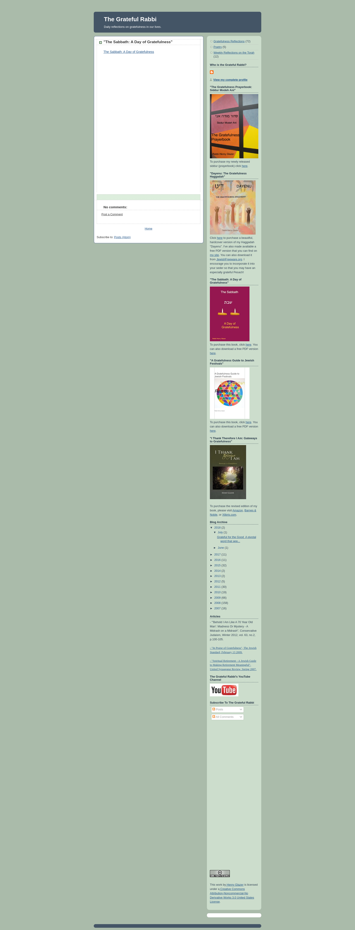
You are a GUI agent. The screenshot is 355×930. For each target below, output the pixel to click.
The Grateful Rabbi (130, 19)
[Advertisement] (228, 793)
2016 (218, 560)
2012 (218, 581)
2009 (218, 597)
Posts (217, 709)
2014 (218, 570)
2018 (218, 527)
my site (214, 255)
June (221, 547)
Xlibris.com (229, 514)
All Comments (222, 717)
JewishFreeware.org (229, 259)
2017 (218, 554)
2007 (218, 608)
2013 (218, 576)
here (244, 166)
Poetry (217, 47)
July (221, 532)
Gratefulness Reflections (229, 41)
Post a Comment (112, 214)
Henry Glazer (235, 884)
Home (148, 228)
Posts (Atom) (122, 237)
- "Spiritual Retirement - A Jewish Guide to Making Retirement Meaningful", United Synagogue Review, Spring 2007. (233, 665)
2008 (218, 603)
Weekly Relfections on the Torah (233, 52)
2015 (218, 565)
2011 (218, 586)
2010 (218, 592)
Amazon (238, 510)
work (218, 884)
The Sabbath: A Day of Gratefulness (128, 52)
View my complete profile (230, 79)
